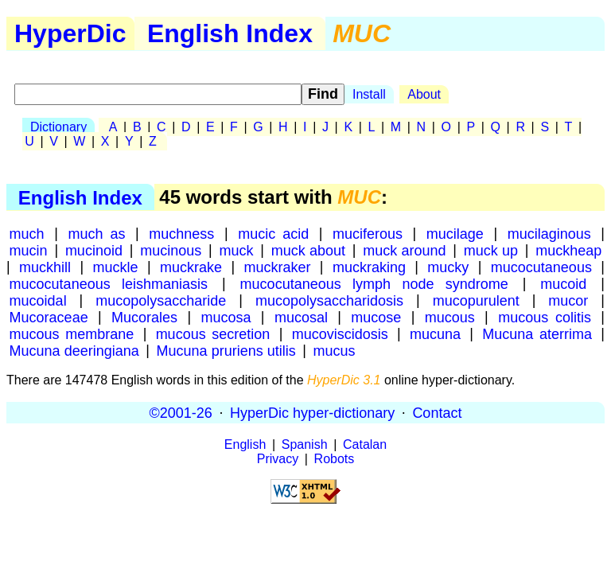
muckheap (568, 250)
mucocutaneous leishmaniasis (109, 283)
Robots (334, 459)
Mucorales (144, 317)
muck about (308, 250)
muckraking (369, 267)
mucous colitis (544, 317)
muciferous (368, 233)
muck (237, 250)
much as (96, 233)
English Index (230, 33)
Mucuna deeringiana (74, 350)
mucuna (435, 333)
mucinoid (94, 250)
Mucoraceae (49, 317)
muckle (115, 267)
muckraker (276, 267)
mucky (448, 267)
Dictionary (58, 127)
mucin (29, 250)
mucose (376, 317)
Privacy (277, 459)
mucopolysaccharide (160, 300)
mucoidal (38, 300)
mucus (334, 350)
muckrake (191, 267)
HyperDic (70, 33)
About (424, 94)
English (245, 444)
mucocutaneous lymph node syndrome (374, 283)
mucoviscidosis (340, 333)
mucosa (225, 317)
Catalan (365, 444)
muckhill (45, 267)
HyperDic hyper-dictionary (312, 412)
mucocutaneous (541, 267)
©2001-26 (181, 412)
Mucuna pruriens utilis (226, 350)
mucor (568, 300)
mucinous (170, 250)
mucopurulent (476, 300)
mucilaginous (549, 233)
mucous (450, 317)
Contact (436, 412)
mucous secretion (213, 333)
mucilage (455, 233)
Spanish (305, 444)
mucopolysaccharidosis (329, 300)
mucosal (301, 317)
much (27, 233)
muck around (404, 250)
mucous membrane (72, 333)
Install (369, 94)
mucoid (563, 283)
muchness (181, 233)
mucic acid (273, 233)
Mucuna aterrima (537, 333)
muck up (491, 250)
